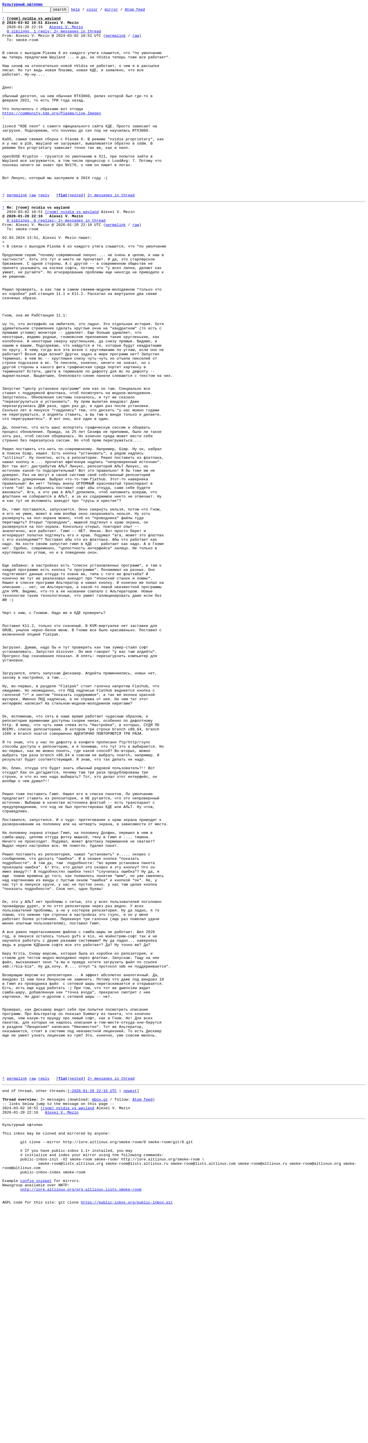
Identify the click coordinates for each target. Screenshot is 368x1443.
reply (43, 232)
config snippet (35, 1410)
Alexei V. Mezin (66, 31)
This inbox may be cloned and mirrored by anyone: (56, 1353)
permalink (116, 41)
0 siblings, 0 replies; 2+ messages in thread (56, 261)
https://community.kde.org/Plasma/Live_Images (51, 134)
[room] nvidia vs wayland (72, 251)
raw (135, 41)
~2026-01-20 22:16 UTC (93, 1304)
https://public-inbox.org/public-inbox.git (127, 1436)
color (101, 11)
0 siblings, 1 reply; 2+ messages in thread (54, 36)
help (84, 11)
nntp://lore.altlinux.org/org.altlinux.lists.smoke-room (80, 1421)
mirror (120, 11)
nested (76, 232)
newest (130, 1304)
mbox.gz (100, 1314)
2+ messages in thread (111, 232)
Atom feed (144, 11)
